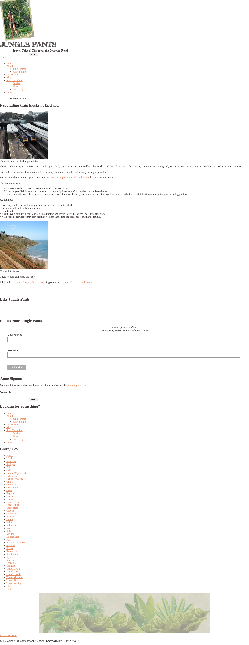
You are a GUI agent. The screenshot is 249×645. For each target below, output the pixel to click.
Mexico (10, 533)
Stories (16, 83)
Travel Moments (14, 577)
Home (9, 63)
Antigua (10, 464)
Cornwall (11, 484)
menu (3, 57)
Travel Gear (12, 571)
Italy (8, 531)
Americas (11, 461)
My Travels (12, 74)
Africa (9, 455)
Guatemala (12, 513)
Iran (8, 528)
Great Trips (12, 507)
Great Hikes (12, 502)
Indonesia (11, 525)
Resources (11, 551)
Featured (74, 282)
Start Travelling (14, 80)
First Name (12, 350)
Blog (8, 77)
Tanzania (11, 562)
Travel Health (13, 574)
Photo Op (11, 545)
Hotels (9, 519)
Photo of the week (15, 542)
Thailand (11, 565)
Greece (10, 510)
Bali (8, 470)
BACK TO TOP (8, 635)
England (17, 282)
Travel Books (13, 568)
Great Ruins (12, 505)
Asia (8, 467)
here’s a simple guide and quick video (69, 177)
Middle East (12, 536)
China (9, 481)
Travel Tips (19, 89)
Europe (26, 282)
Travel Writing (14, 583)
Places (16, 86)
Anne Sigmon (20, 71)
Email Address (14, 335)
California (11, 476)
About (9, 66)
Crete (9, 490)
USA (9, 586)
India (9, 522)
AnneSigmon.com (77, 385)
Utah (8, 589)
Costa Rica (12, 487)
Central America (14, 478)
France (10, 499)
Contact (10, 92)
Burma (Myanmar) (16, 473)
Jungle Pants (19, 68)
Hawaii (10, 516)
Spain (9, 557)
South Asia (12, 554)
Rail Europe (87, 282)
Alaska (10, 458)
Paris (9, 539)
